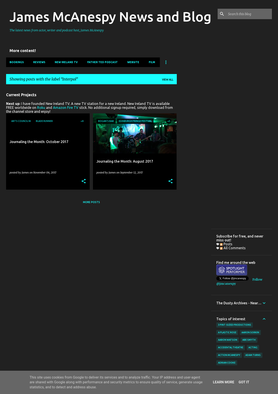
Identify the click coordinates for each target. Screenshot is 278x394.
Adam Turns (253, 355)
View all (167, 79)
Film (152, 62)
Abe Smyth (249, 339)
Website (133, 62)
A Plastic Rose (227, 332)
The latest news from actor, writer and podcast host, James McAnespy (57, 30)
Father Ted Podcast (102, 62)
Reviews (39, 62)
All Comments (233, 248)
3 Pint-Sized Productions (234, 324)
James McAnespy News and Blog (110, 16)
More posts (91, 202)
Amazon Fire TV (65, 107)
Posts (226, 244)
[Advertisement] (194, 153)
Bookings (17, 62)
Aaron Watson (227, 339)
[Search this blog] (249, 14)
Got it (243, 382)
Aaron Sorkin (250, 332)
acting (252, 347)
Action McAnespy (229, 355)
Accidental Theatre (230, 347)
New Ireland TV (66, 62)
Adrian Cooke (226, 362)
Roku (41, 107)
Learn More (223, 382)
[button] (83, 181)
